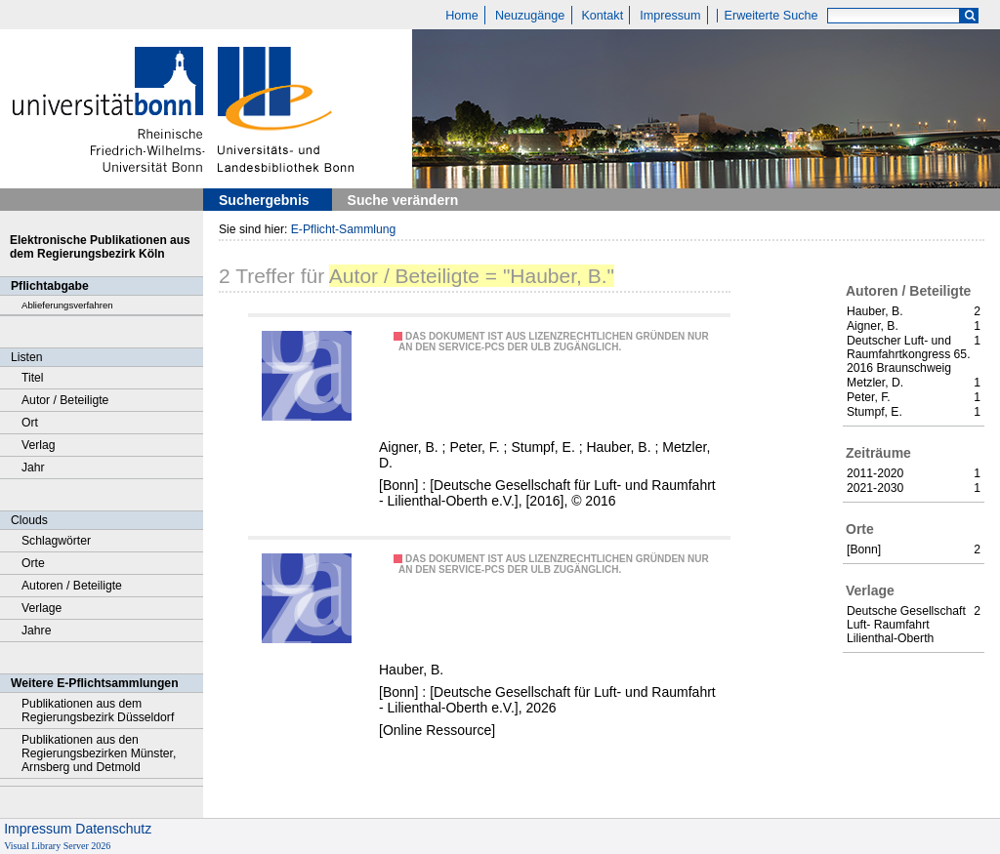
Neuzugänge (529, 15)
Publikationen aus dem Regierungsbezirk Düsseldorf (97, 710)
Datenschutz (113, 828)
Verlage (41, 608)
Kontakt (602, 15)
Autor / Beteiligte (64, 400)
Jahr (33, 467)
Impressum (670, 15)
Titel (32, 378)
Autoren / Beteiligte (71, 585)
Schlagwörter (56, 541)
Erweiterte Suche (771, 15)
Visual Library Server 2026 (57, 845)
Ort (29, 422)
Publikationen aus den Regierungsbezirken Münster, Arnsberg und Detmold (98, 753)
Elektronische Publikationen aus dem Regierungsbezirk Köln (100, 247)
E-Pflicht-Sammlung (343, 229)
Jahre (36, 630)
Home (462, 15)
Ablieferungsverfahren (67, 305)
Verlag (38, 445)
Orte (33, 563)
